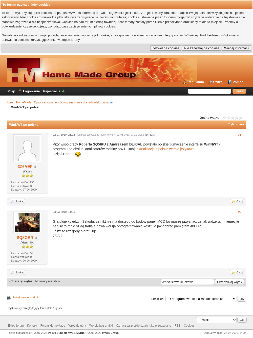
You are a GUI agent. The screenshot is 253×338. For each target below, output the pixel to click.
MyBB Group (110, 332)
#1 (239, 134)
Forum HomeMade (19, 102)
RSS (177, 325)
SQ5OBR (25, 238)
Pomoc (238, 82)
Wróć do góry (77, 325)
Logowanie (31, 91)
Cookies (189, 325)
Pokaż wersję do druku (26, 297)
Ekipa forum (16, 325)
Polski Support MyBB (62, 332)
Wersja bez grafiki (101, 325)
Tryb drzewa (236, 124)
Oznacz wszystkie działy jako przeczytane (143, 325)
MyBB (80, 332)
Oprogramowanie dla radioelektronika (83, 102)
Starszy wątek (22, 281)
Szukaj (218, 82)
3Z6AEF (25, 167)
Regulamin (196, 82)
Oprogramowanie (45, 102)
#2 (239, 211)
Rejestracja (51, 91)
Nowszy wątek (46, 281)
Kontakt (32, 325)
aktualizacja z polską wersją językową (165, 149)
